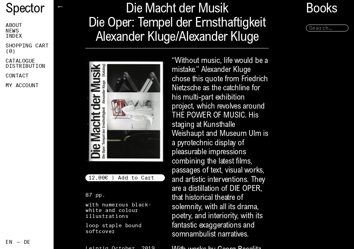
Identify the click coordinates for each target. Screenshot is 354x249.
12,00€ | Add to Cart (121, 178)
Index (14, 36)
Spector (25, 9)
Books (321, 9)
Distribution (25, 66)
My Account (22, 85)
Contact (17, 76)
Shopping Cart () (27, 48)
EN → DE (18, 242)
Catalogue (20, 61)
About (14, 25)
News (12, 31)
